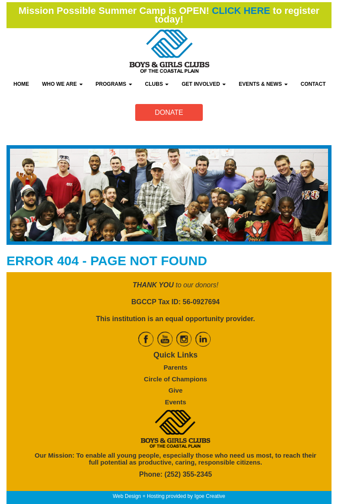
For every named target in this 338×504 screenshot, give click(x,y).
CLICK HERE (241, 10)
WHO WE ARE (62, 84)
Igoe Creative (209, 496)
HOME (21, 84)
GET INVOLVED (204, 84)
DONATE (169, 112)
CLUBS (157, 84)
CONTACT (313, 84)
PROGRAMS (114, 84)
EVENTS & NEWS (263, 84)
